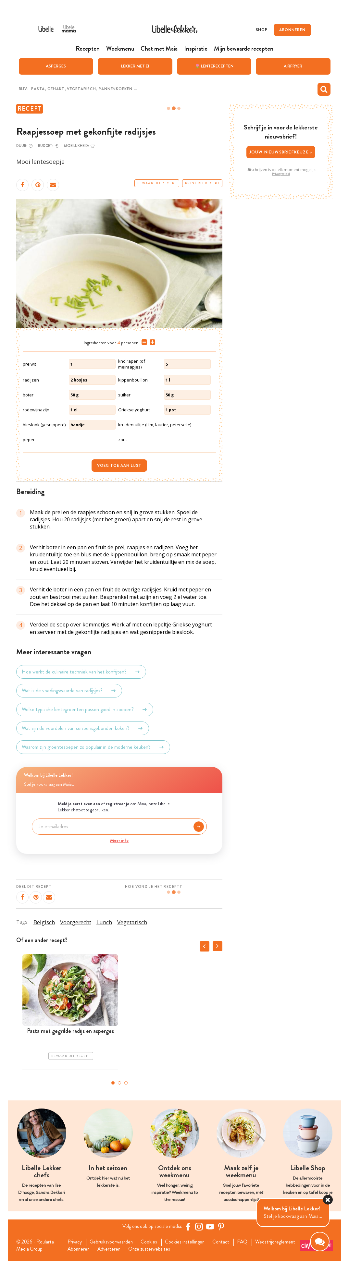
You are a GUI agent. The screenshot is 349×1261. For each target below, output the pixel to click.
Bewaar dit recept (156, 183)
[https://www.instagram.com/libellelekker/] (200, 1226)
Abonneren (128, 1249)
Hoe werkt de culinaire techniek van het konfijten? (81, 671)
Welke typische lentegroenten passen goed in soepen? (85, 709)
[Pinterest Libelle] (222, 1226)
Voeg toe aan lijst (119, 465)
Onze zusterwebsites (201, 1249)
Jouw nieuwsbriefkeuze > (281, 152)
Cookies (151, 1241)
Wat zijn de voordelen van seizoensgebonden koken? (82, 728)
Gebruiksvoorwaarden (113, 1241)
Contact (225, 1241)
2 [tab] (119, 1082)
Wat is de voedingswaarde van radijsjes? (69, 690)
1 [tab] (113, 1082)
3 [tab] (126, 1082)
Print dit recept (202, 183)
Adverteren (160, 1249)
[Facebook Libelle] (189, 1226)
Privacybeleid (281, 174)
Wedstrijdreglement (88, 1249)
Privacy (75, 1241)
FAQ (248, 1241)
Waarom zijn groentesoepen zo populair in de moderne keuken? (93, 747)
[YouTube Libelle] (211, 1226)
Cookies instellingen (188, 1241)
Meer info (119, 840)
